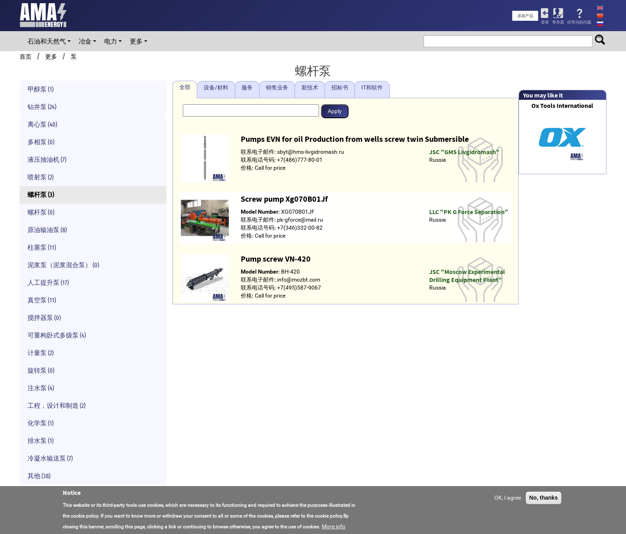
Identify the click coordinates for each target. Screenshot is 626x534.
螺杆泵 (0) (41, 212)
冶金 (85, 41)
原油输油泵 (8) (47, 230)
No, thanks (543, 497)
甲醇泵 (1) (40, 89)
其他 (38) (39, 476)
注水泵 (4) (41, 388)
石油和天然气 (47, 41)
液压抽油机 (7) (47, 159)
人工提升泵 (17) (48, 282)
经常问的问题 (579, 22)
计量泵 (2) (40, 353)
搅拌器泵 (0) (44, 318)
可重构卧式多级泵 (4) (57, 335)
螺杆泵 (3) (41, 195)
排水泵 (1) (40, 441)
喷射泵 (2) (40, 177)
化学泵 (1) (40, 423)
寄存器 (558, 22)
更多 (136, 41)
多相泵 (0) (41, 142)
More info (333, 526)
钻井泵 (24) (42, 107)
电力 (110, 41)
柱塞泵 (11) (42, 247)
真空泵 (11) (42, 300)
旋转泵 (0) (41, 370)
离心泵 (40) (42, 124)
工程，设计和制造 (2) (56, 405)
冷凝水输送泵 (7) (50, 458)
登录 (545, 22)
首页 (26, 56)
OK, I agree (507, 497)
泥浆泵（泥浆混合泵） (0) (63, 265)
